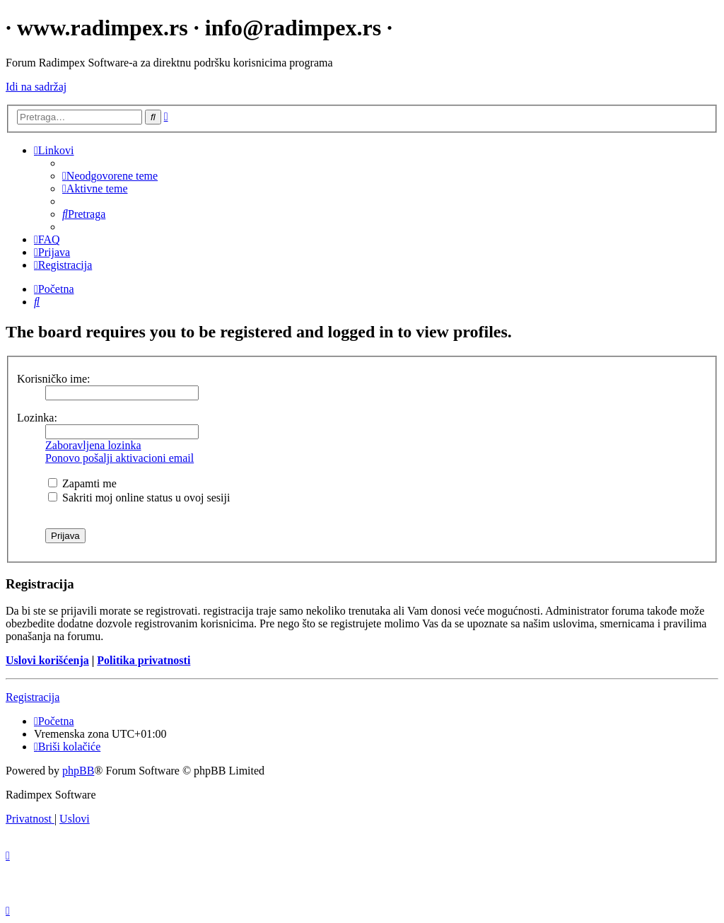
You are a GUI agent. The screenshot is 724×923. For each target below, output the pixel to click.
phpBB (78, 771)
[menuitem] (110, 176)
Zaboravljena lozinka (93, 445)
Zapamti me (82, 483)
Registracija (32, 697)
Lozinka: (37, 418)
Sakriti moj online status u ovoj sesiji (139, 498)
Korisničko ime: (53, 379)
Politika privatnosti (143, 660)
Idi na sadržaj (36, 87)
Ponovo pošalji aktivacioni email (119, 458)
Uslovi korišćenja (47, 660)
